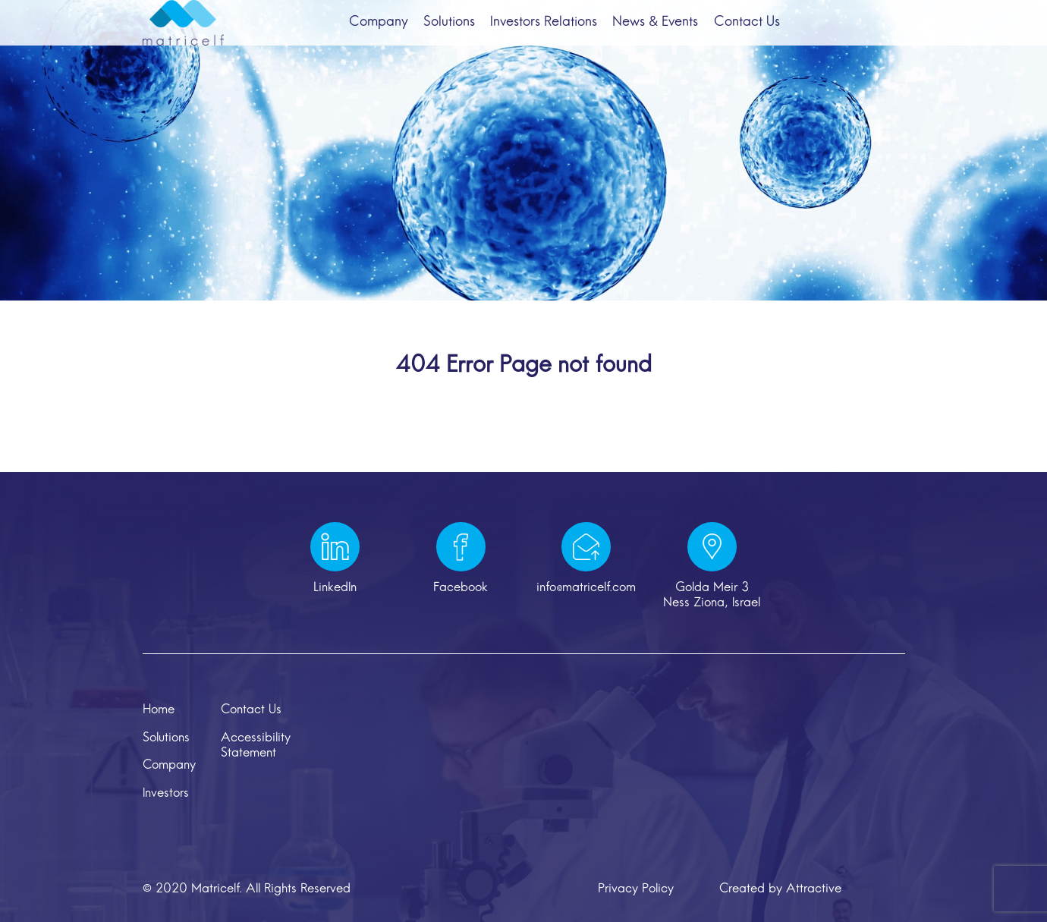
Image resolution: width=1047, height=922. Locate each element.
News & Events (661, 34)
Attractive (813, 889)
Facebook (460, 588)
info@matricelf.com (586, 588)
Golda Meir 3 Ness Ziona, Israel (711, 596)
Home (158, 710)
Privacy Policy (636, 889)
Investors (166, 793)
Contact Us (758, 34)
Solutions (444, 34)
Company (367, 34)
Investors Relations (543, 34)
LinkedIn (335, 588)
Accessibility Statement (256, 746)
